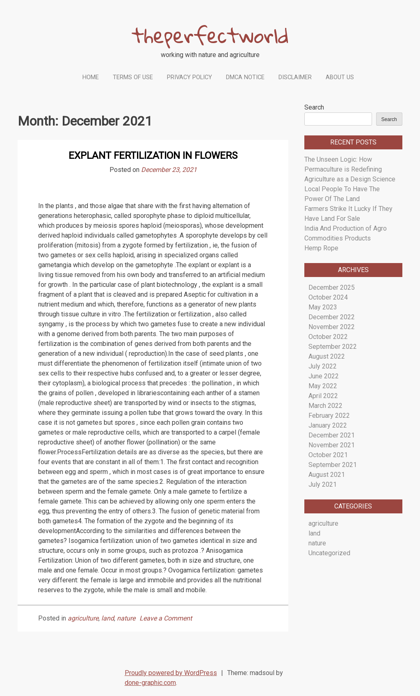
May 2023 (322, 307)
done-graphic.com (150, 683)
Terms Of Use (133, 77)
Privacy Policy (189, 77)
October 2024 (328, 297)
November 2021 (331, 445)
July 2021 (322, 484)
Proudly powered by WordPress (171, 673)
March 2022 (325, 406)
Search (314, 107)
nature (126, 618)
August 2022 (326, 356)
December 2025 (331, 287)
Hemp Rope (321, 248)
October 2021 (328, 455)
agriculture (83, 618)
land (107, 618)
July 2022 (322, 366)
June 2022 (323, 376)
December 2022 (331, 317)
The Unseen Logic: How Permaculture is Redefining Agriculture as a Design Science (349, 169)
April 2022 (323, 396)
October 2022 (328, 337)
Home (90, 77)
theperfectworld (210, 35)
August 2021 (326, 474)
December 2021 (331, 435)
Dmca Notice (245, 77)
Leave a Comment (165, 618)
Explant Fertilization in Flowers (152, 155)
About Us (340, 77)
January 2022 (327, 425)
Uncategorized (329, 553)
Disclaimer (295, 77)
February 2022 (329, 415)
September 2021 (332, 465)
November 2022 (331, 327)
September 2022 (332, 346)
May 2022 (322, 386)
